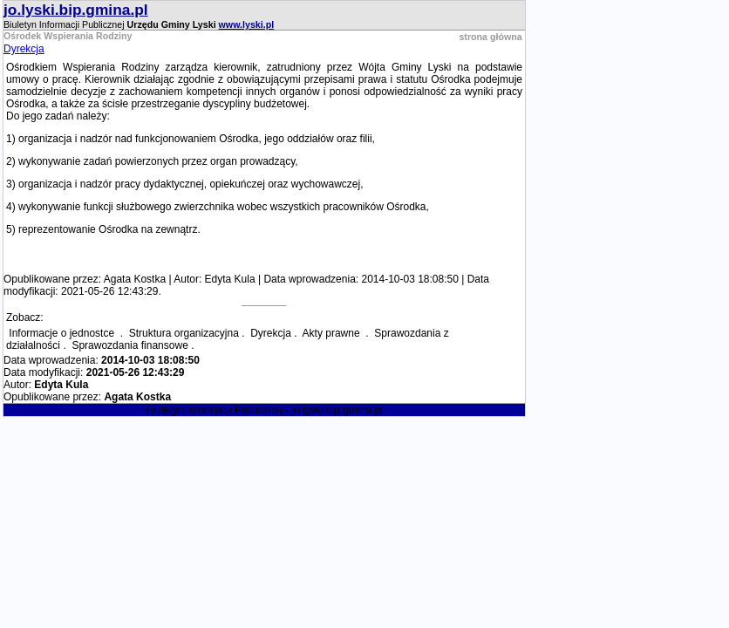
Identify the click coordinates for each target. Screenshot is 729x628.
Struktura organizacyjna (184, 333)
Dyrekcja (23, 49)
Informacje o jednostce (63, 333)
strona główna (490, 36)
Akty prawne (333, 333)
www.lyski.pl (247, 24)
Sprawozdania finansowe (129, 345)
